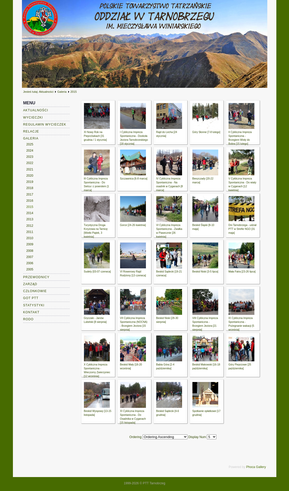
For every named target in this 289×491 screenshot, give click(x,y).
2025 (29, 144)
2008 (29, 251)
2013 (29, 219)
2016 (29, 200)
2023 (29, 157)
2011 (29, 232)
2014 (29, 213)
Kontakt (31, 312)
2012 (29, 226)
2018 (29, 188)
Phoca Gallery (256, 467)
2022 (29, 163)
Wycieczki (33, 117)
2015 (29, 207)
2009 (29, 244)
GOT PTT (30, 298)
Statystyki (34, 305)
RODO (28, 319)
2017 (29, 194)
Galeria (61, 91)
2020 (29, 175)
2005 (29, 269)
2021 (29, 169)
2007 (29, 257)
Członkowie (35, 291)
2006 (29, 263)
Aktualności (46, 91)
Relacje (31, 131)
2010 (29, 238)
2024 (29, 150)
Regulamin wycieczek (44, 124)
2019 (29, 182)
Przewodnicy (36, 277)
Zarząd (30, 284)
